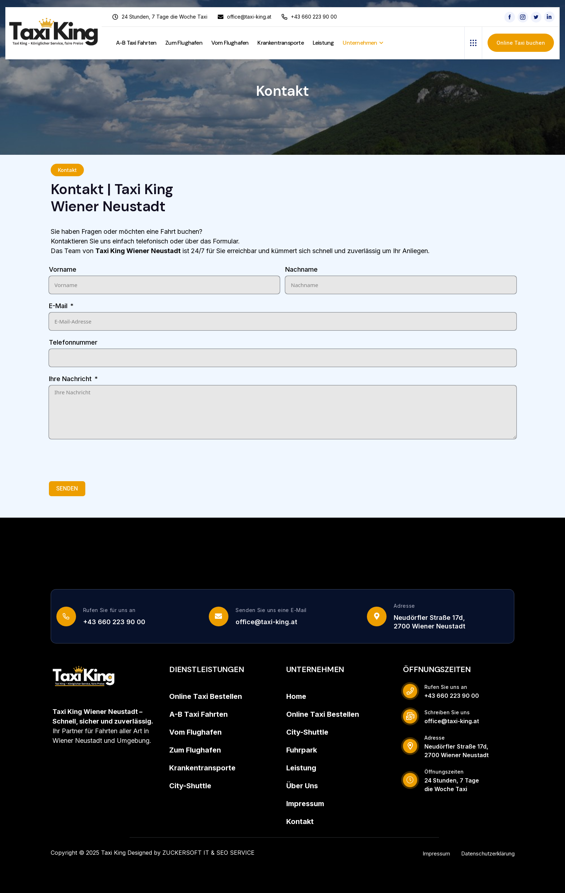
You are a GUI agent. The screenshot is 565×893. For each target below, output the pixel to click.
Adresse (404, 606)
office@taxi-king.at (266, 622)
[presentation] (103, 460)
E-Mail (58, 306)
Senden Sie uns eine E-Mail (271, 610)
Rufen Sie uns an (445, 687)
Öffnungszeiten (444, 772)
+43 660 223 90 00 (114, 622)
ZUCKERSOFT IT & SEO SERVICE (208, 852)
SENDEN (67, 488)
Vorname (62, 269)
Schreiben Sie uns (447, 712)
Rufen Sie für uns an (109, 610)
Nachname (301, 269)
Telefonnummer (73, 342)
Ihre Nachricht (70, 379)
